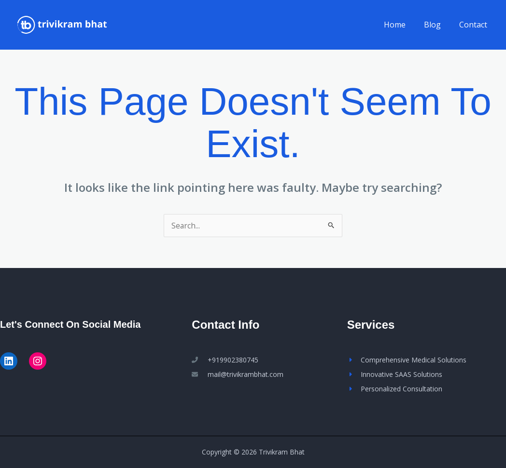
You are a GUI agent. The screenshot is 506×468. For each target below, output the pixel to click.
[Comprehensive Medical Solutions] (406, 360)
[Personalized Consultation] (394, 389)
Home (402, 24)
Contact (475, 24)
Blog (436, 24)
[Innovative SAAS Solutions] (394, 374)
